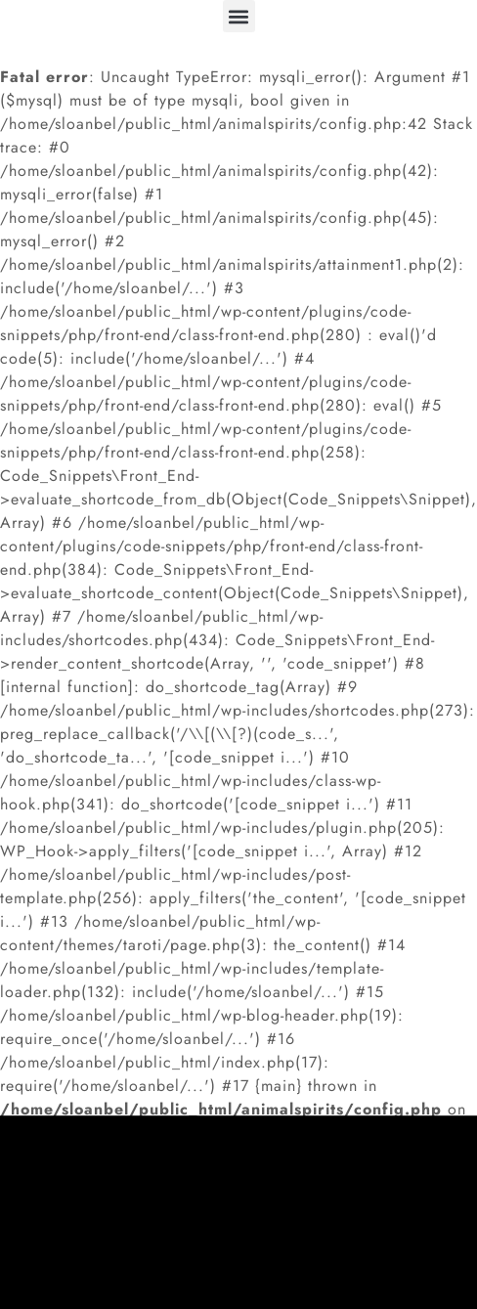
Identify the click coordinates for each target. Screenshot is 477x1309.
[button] (239, 16)
